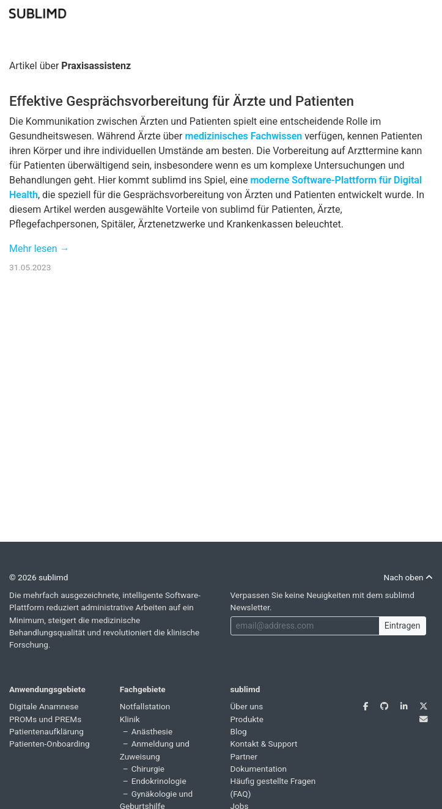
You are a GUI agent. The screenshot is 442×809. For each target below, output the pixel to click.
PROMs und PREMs (45, 719)
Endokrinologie (158, 781)
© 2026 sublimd (38, 577)
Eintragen (403, 625)
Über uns (246, 706)
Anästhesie (151, 731)
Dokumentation (258, 769)
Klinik (130, 719)
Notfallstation (145, 706)
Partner (244, 756)
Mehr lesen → (39, 248)
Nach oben (408, 577)
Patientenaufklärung (46, 731)
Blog (238, 731)
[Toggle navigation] (425, 12)
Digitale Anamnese (44, 706)
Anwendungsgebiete (47, 689)
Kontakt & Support (264, 743)
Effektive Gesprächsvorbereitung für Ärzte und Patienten (181, 101)
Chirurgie (147, 769)
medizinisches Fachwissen (243, 136)
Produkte (247, 719)
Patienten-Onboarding (49, 743)
